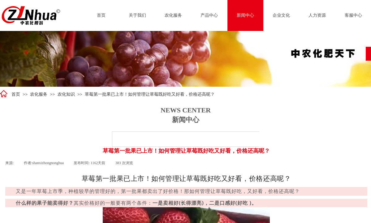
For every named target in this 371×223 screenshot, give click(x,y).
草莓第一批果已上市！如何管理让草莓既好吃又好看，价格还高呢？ (150, 94)
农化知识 (66, 94)
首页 (15, 94)
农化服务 (38, 94)
